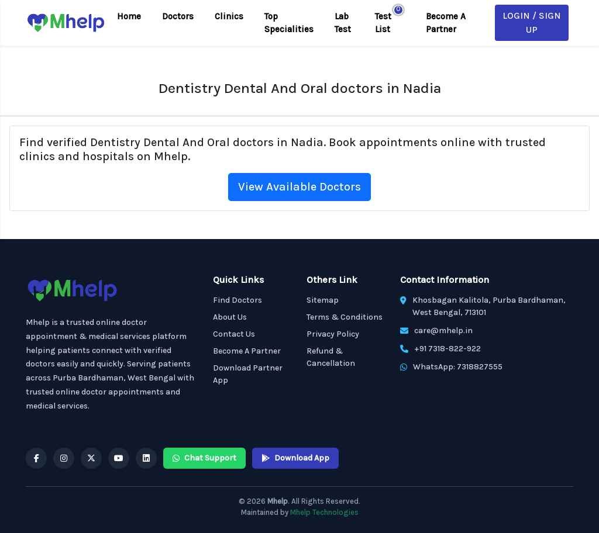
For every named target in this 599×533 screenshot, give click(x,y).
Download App (295, 458)
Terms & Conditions (345, 317)
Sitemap (323, 300)
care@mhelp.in (443, 330)
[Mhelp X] (91, 458)
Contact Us (234, 334)
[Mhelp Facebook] (36, 458)
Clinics (229, 16)
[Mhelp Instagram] (63, 458)
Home (129, 16)
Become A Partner (446, 23)
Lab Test (343, 23)
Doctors (178, 16)
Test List (383, 23)
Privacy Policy (333, 334)
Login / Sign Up (531, 22)
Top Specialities (289, 23)
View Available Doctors (299, 186)
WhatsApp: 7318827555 (457, 367)
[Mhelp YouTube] (118, 458)
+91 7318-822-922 (447, 349)
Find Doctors (237, 300)
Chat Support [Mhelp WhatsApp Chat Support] (204, 458)
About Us (230, 317)
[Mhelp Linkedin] (146, 458)
